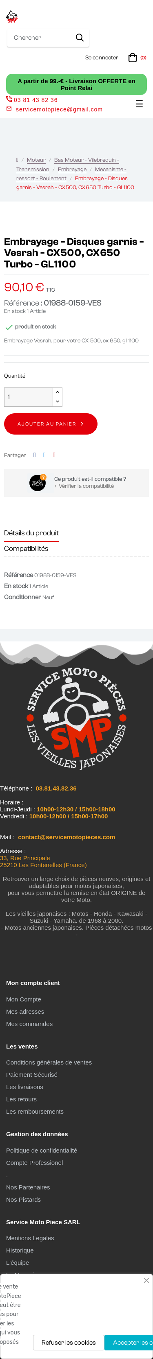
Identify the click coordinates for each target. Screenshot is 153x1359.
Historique (20, 1250)
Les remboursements (35, 1111)
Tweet (44, 455)
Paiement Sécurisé (32, 1074)
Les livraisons (24, 1086)
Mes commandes (29, 1023)
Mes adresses (25, 1011)
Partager (34, 455)
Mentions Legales (30, 1237)
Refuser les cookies (69, 1342)
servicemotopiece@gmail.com (59, 109)
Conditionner (22, 597)
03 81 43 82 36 (32, 100)
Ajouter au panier (47, 424)
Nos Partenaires (28, 1187)
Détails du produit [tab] (31, 533)
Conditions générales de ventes (49, 1062)
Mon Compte (23, 999)
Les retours (21, 1099)
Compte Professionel (34, 1162)
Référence (18, 575)
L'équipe (17, 1262)
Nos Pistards (23, 1199)
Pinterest (54, 455)
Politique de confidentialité (41, 1150)
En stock (15, 311)
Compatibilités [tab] (26, 548)
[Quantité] (28, 397)
